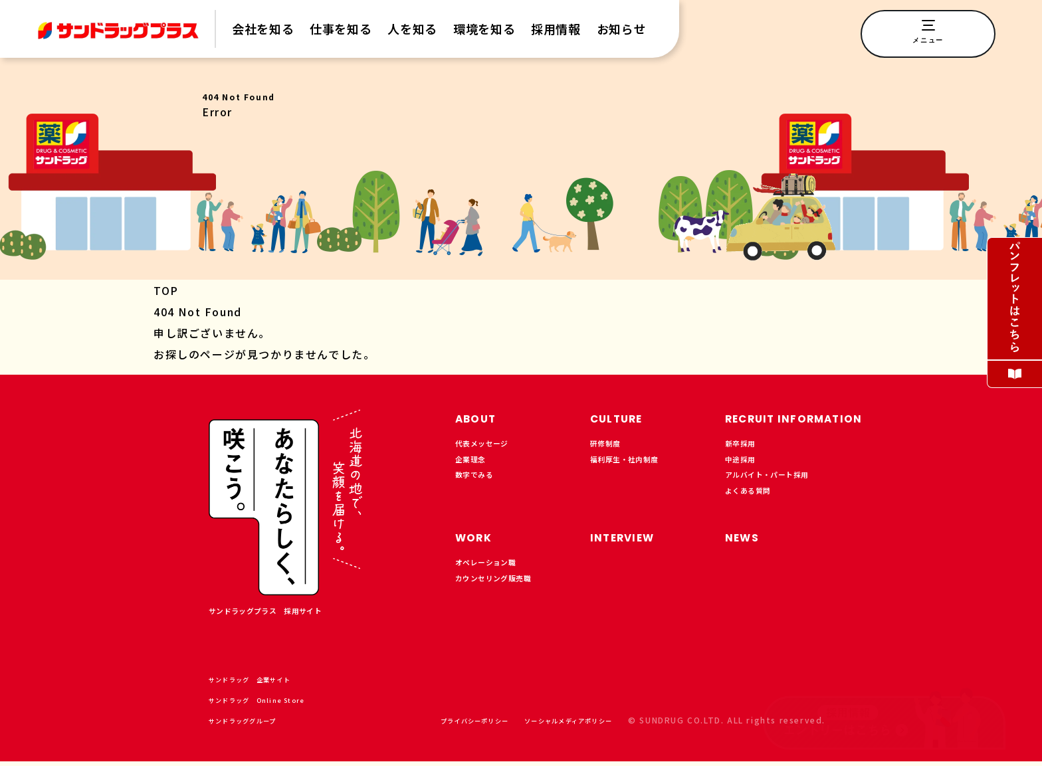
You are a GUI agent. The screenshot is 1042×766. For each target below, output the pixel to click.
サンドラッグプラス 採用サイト (280, 613)
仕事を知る (340, 29)
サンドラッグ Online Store (277, 704)
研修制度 (609, 445)
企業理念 (474, 465)
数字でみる (479, 485)
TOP (166, 290)
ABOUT (481, 418)
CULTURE (623, 418)
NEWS (746, 543)
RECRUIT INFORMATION (812, 418)
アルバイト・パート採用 (778, 485)
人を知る (412, 29)
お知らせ (622, 29)
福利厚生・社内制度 (633, 465)
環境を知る (484, 29)
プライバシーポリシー (434, 724)
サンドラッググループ (260, 724)
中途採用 (744, 465)
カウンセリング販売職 (503, 591)
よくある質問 (754, 505)
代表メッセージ (488, 445)
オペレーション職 (493, 571)
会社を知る (263, 29)
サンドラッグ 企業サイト (269, 683)
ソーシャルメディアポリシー (553, 724)
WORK (478, 543)
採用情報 (556, 29)
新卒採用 (744, 445)
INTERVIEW (631, 543)
